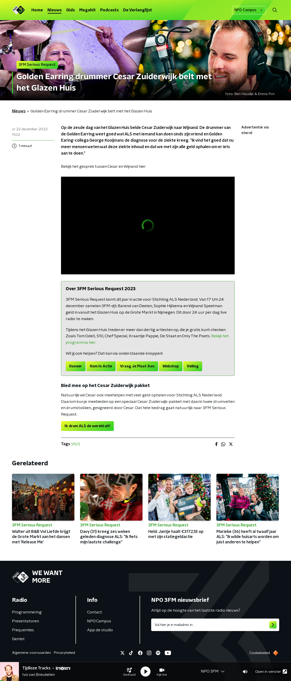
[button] (129, 671)
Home (37, 10)
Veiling (193, 366)
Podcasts (109, 10)
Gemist (18, 639)
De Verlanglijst (137, 10)
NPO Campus (249, 10)
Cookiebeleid (259, 653)
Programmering (27, 612)
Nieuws (54, 10)
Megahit (87, 10)
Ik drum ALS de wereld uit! (87, 426)
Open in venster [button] (271, 671)
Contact (94, 612)
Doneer (75, 366)
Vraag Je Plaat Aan (137, 366)
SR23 (75, 444)
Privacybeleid (64, 652)
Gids (70, 10)
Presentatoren (25, 621)
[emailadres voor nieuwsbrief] (215, 625)
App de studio (100, 630)
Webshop (171, 366)
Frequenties (23, 630)
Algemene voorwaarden (31, 652)
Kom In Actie (101, 366)
